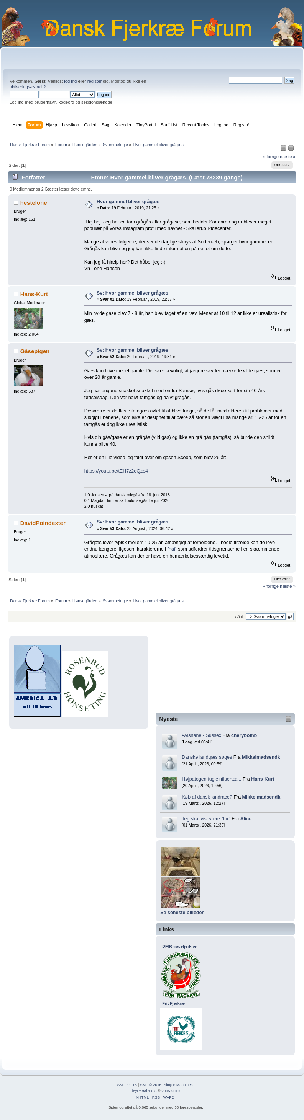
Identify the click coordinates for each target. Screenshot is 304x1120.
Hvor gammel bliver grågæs (128, 201)
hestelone (33, 202)
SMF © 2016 (150, 1085)
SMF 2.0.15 (127, 1085)
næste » (288, 156)
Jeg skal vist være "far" (206, 819)
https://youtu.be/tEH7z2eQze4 (116, 471)
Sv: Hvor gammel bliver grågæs (132, 293)
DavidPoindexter (43, 523)
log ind (70, 81)
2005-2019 (170, 1091)
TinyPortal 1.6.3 (143, 1091)
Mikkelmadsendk (261, 757)
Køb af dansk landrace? (207, 797)
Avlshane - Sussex (201, 735)
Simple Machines (178, 1085)
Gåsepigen (35, 351)
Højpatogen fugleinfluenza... (211, 779)
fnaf (172, 549)
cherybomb (244, 735)
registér (94, 81)
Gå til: (240, 617)
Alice (246, 819)
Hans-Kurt (262, 779)
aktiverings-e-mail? (28, 87)
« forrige (271, 156)
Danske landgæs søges (207, 757)
